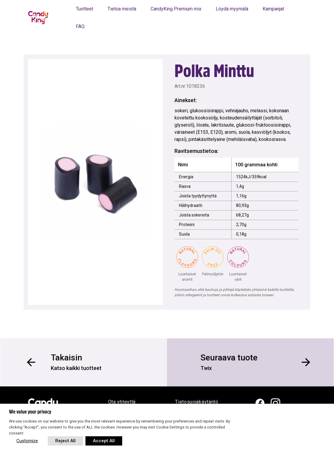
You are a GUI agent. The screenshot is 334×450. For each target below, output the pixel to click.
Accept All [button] (104, 440)
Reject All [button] (65, 440)
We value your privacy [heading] (30, 411)
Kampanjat (273, 9)
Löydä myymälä (232, 9)
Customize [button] (27, 440)
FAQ (80, 26)
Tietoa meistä (122, 9)
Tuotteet (84, 9)
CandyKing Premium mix (176, 9)
